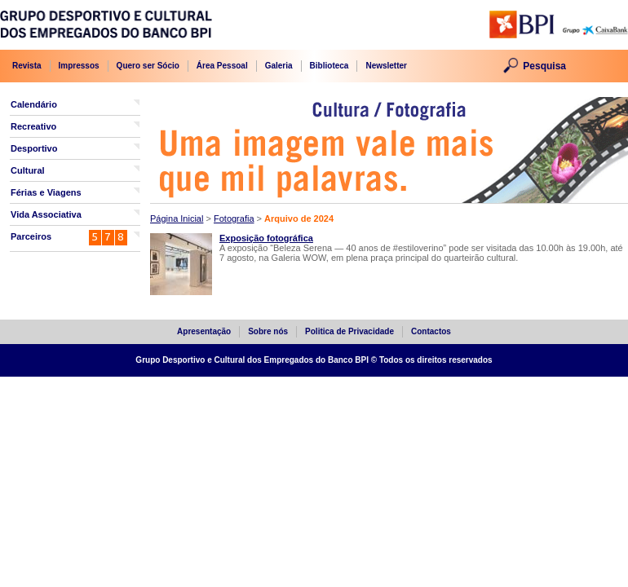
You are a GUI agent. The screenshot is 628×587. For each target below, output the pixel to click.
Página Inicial (176, 218)
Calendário (34, 104)
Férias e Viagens (46, 192)
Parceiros (31, 236)
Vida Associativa (46, 214)
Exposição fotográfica (266, 238)
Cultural (28, 170)
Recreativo (33, 126)
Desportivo (34, 148)
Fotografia (234, 218)
